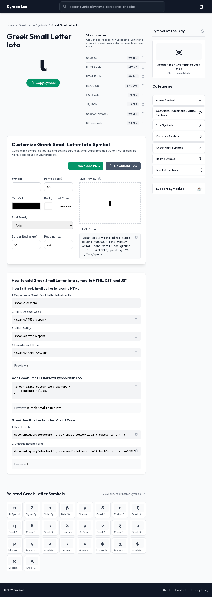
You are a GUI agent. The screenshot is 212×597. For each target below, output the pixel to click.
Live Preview (88, 179)
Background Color (56, 198)
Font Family (19, 217)
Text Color (19, 198)
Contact (180, 590)
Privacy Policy (200, 590)
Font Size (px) (53, 179)
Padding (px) (52, 236)
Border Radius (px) (24, 236)
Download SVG (123, 166)
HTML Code (88, 229)
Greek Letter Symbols (33, 25)
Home (10, 25)
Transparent (63, 205)
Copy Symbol (43, 83)
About (166, 590)
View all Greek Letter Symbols (124, 494)
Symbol (17, 179)
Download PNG (85, 166)
